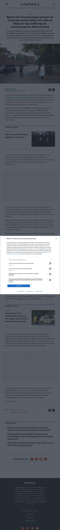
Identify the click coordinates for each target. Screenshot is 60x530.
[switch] (49, 263)
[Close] (56, 238)
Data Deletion (21, 291)
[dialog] (30, 265)
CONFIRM (19, 285)
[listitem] (30, 260)
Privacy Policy (38, 291)
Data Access (30, 291)
